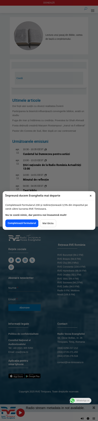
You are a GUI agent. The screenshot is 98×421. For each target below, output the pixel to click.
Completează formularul (22, 223)
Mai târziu (48, 223)
